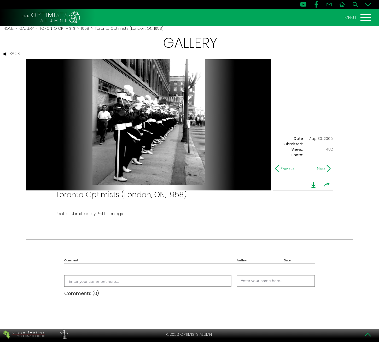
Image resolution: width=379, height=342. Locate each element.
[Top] (368, 334)
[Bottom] (368, 4)
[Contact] (329, 4)
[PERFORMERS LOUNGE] (63, 334)
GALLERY (26, 28)
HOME (8, 28)
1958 (85, 28)
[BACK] (12, 54)
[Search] (355, 4)
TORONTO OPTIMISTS (57, 28)
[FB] (316, 4)
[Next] (319, 168)
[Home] (342, 4)
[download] (313, 185)
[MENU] (358, 17)
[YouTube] (303, 4)
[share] (327, 185)
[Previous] (285, 168)
